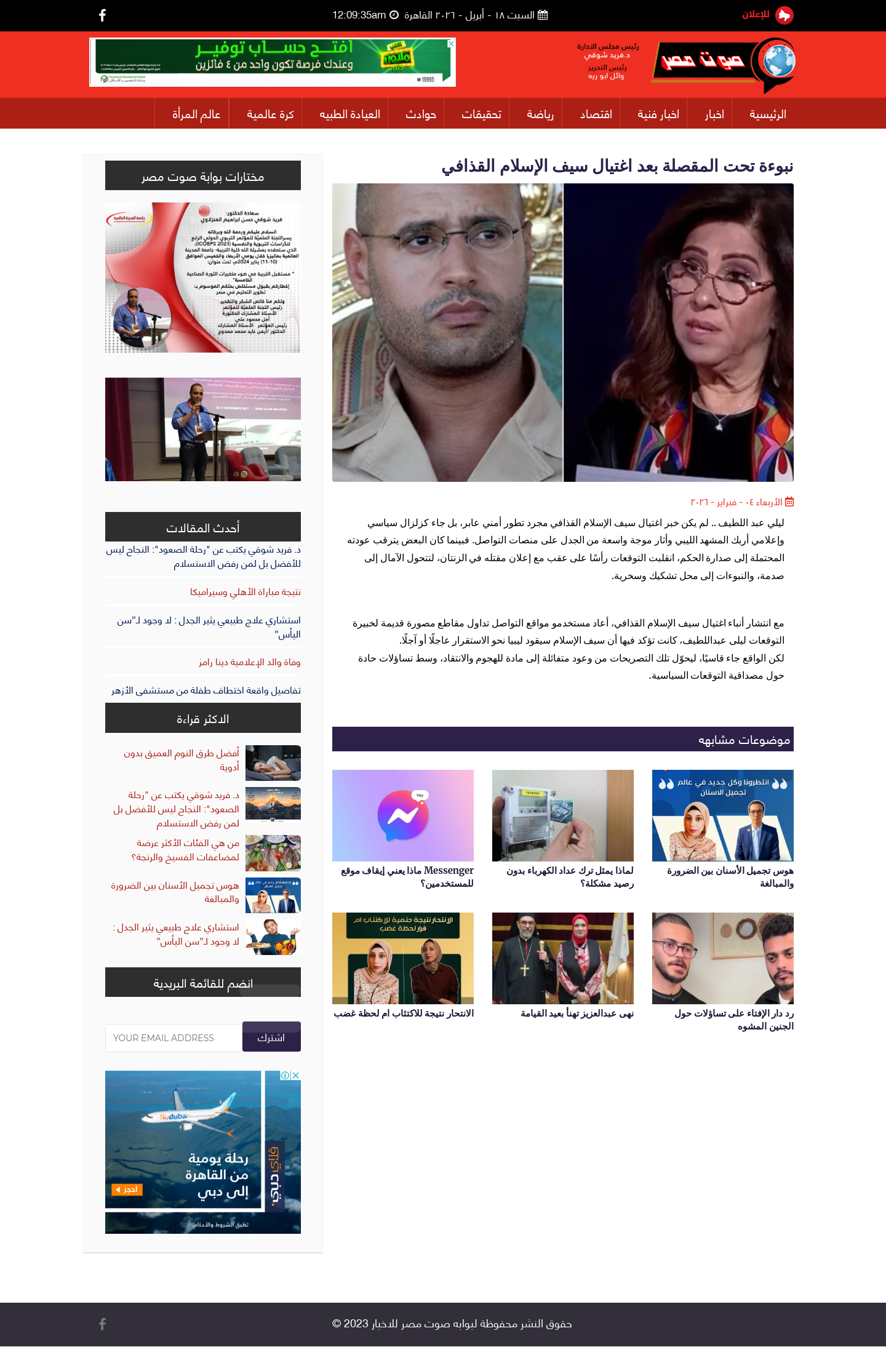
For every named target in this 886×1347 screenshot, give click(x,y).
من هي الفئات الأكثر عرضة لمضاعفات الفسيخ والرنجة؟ (185, 849)
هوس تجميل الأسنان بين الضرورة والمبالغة (175, 891)
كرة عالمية (270, 113)
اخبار (714, 113)
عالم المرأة (197, 113)
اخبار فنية (658, 113)
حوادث (421, 113)
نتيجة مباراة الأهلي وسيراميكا (245, 590)
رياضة (540, 113)
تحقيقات (481, 113)
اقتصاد (596, 113)
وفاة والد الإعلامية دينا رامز (250, 661)
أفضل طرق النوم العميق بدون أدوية (181, 759)
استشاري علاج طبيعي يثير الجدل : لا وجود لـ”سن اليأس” (209, 626)
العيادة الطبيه (350, 113)
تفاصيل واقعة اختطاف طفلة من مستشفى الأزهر (206, 689)
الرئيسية (768, 113)
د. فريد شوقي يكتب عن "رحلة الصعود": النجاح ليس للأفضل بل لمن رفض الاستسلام (203, 556)
